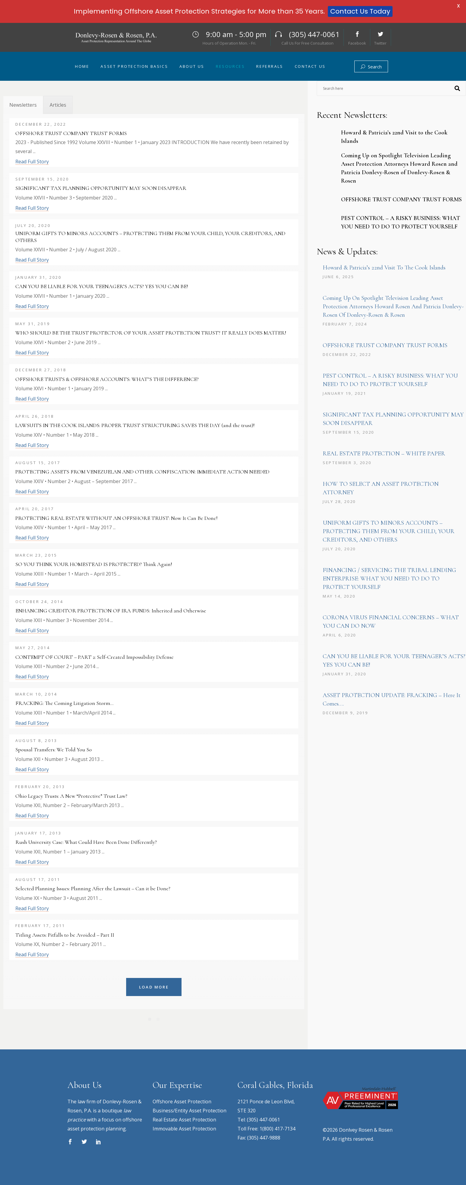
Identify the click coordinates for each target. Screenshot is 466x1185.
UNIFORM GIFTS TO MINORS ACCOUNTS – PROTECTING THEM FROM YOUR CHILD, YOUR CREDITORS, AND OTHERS (150, 237)
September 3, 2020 (347, 462)
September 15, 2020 (42, 179)
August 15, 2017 (37, 462)
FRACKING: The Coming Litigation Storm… (64, 703)
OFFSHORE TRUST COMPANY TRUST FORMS (71, 133)
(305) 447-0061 (263, 1119)
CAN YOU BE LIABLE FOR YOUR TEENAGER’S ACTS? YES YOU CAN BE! (101, 286)
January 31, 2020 (38, 277)
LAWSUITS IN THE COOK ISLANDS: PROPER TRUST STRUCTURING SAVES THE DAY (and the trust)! (135, 425)
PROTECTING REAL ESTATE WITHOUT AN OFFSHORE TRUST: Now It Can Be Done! (116, 518)
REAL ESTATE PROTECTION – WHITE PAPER (384, 453)
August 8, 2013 (36, 740)
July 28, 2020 (339, 501)
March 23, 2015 (36, 555)
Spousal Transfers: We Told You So (53, 749)
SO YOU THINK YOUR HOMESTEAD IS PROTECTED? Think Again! (93, 564)
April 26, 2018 (34, 416)
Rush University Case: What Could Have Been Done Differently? (86, 842)
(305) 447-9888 (263, 1137)
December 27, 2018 (40, 369)
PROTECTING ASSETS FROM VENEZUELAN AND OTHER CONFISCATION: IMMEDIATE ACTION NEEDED (142, 471)
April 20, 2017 (34, 508)
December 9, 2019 (345, 712)
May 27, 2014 (32, 647)
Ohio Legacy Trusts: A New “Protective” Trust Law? (71, 796)
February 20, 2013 (40, 786)
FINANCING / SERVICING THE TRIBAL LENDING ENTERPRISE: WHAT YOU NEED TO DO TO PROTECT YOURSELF (389, 579)
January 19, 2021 (344, 393)
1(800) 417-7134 (277, 1128)
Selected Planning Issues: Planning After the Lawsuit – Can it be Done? (92, 888)
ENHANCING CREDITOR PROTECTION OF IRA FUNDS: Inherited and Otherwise (110, 610)
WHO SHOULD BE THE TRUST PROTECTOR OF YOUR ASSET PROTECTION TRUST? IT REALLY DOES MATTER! (150, 332)
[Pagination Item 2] (158, 1019)
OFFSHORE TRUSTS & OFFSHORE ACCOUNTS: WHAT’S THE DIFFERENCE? (107, 379)
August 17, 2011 (37, 879)
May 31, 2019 (32, 323)
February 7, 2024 (345, 324)
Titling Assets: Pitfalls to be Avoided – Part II (64, 935)
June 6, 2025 (338, 276)
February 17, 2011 (40, 925)
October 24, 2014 (39, 601)
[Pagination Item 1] (149, 1019)
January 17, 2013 (38, 833)
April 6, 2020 (339, 635)
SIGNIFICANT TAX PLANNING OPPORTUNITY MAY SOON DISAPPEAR (100, 188)
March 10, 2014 (36, 694)
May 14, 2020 (339, 596)
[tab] (23, 105)
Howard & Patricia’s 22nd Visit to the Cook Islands (384, 267)
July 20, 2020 (33, 225)
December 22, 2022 (40, 124)
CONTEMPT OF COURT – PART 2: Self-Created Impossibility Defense (94, 657)
